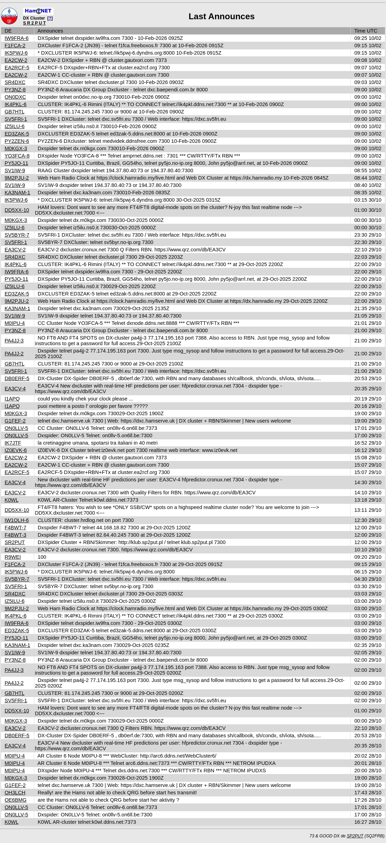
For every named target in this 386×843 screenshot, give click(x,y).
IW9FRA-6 (16, 38)
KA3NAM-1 (17, 192)
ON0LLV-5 (16, 428)
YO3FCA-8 (17, 156)
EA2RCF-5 (17, 67)
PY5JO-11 (16, 163)
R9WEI (13, 557)
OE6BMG (16, 800)
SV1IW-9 (15, 170)
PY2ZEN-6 (17, 141)
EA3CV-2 (15, 249)
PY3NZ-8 (15, 89)
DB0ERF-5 (17, 378)
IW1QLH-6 (17, 520)
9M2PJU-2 (17, 178)
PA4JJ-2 (14, 353)
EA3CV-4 (15, 388)
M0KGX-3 (16, 148)
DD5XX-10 (17, 210)
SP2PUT (355, 836)
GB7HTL (14, 111)
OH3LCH (15, 792)
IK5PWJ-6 (16, 53)
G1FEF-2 (15, 421)
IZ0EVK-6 (16, 450)
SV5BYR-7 (17, 235)
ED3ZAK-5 (17, 134)
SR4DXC (15, 82)
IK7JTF (13, 443)
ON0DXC (15, 97)
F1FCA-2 (15, 45)
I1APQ (12, 399)
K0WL (11, 500)
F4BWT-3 (15, 535)
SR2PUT (15, 542)
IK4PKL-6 (16, 104)
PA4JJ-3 (14, 340)
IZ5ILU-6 (14, 126)
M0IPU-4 (15, 323)
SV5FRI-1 (16, 119)
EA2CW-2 (16, 60)
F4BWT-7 (15, 527)
